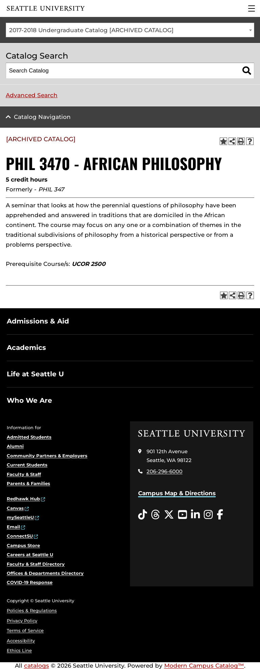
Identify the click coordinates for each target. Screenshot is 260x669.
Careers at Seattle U (30, 554)
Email (13, 526)
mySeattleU (20, 517)
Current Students (27, 464)
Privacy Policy (22, 620)
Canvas (15, 508)
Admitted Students (29, 437)
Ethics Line (19, 650)
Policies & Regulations (32, 610)
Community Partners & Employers (47, 455)
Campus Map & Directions (177, 493)
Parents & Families (28, 483)
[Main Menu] (251, 8)
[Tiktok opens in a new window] (142, 514)
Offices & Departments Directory (45, 573)
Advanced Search (32, 95)
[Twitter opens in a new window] (169, 514)
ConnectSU (20, 536)
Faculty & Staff (24, 474)
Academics (26, 347)
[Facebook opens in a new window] (220, 514)
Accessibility (21, 640)
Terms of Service (25, 630)
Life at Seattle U (35, 374)
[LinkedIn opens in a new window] (195, 514)
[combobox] (130, 30)
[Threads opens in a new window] (155, 514)
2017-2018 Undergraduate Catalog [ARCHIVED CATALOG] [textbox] (91, 30)
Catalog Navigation (42, 116)
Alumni (15, 446)
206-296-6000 (164, 471)
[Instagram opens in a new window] (208, 514)
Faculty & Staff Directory (36, 564)
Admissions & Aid (38, 321)
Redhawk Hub (23, 498)
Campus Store (23, 545)
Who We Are (29, 400)
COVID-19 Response (29, 582)
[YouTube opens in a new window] (182, 514)
